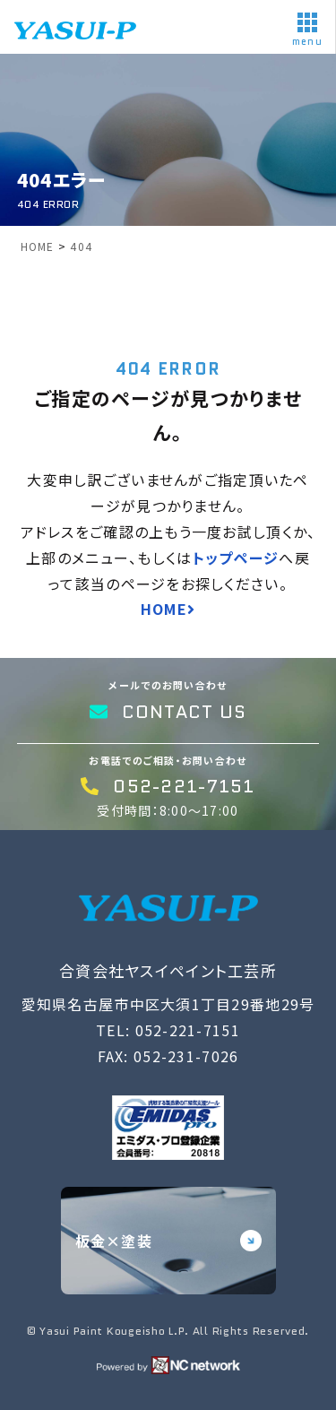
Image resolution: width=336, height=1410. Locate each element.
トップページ (236, 557)
